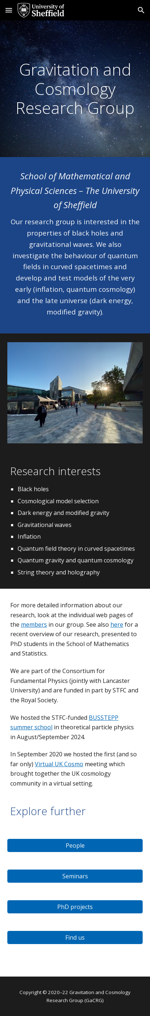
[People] (75, 845)
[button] (9, 10)
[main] (75, 89)
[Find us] (75, 937)
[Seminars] (75, 876)
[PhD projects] (75, 907)
